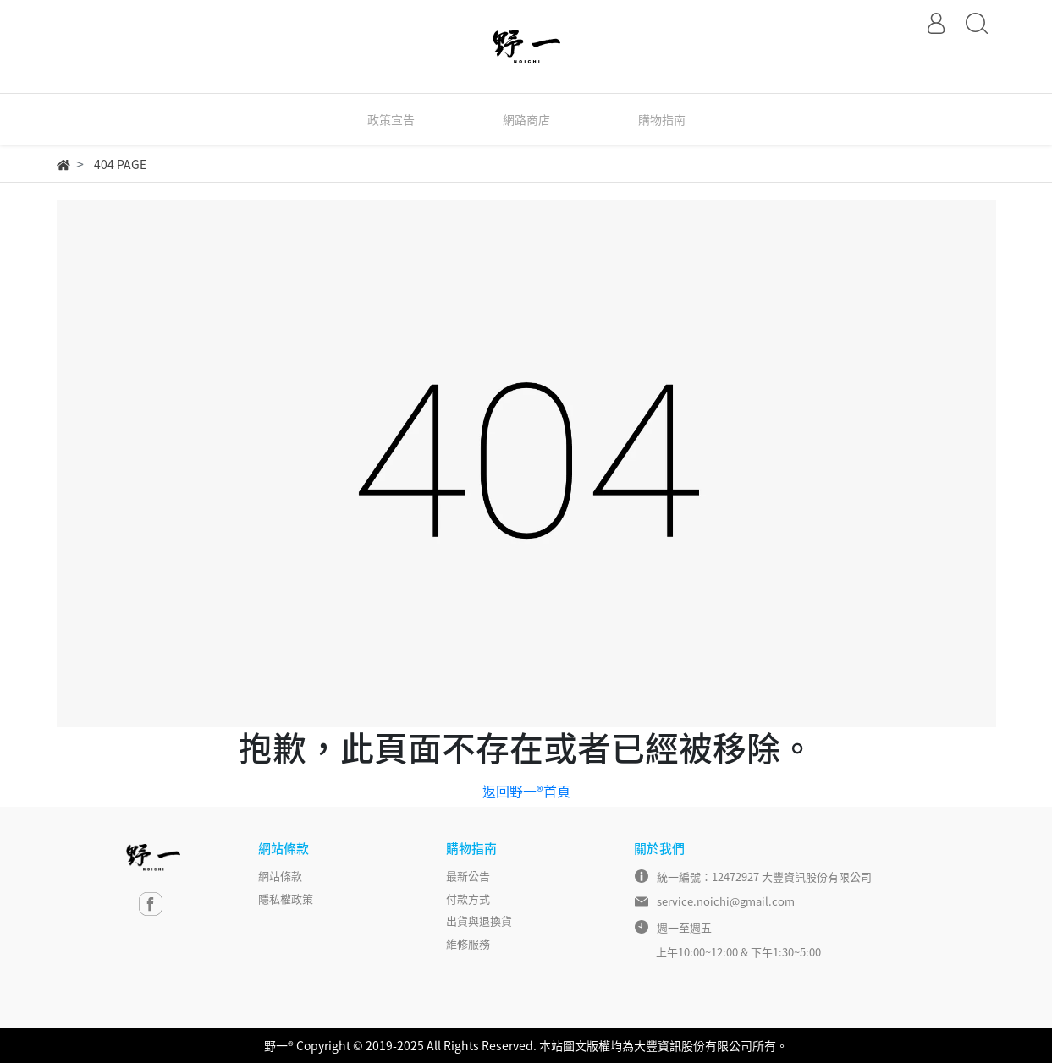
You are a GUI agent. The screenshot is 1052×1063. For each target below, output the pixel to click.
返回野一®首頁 (526, 791)
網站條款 (280, 876)
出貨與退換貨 (479, 920)
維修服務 (468, 943)
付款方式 (468, 898)
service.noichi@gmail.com (726, 901)
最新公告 (468, 876)
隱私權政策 (285, 898)
